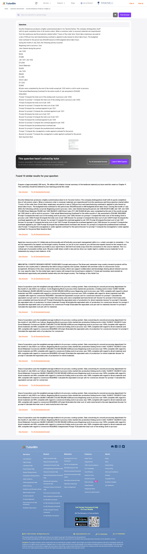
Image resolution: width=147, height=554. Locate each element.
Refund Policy (109, 465)
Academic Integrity (110, 482)
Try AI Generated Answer (40, 192)
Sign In (131, 3)
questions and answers (17, 8)
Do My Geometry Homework (51, 503)
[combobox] (64, 14)
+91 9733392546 (102, 534)
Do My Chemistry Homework (51, 506)
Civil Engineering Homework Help (53, 468)
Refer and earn (89, 482)
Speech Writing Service (30, 472)
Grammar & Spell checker (92, 492)
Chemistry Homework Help (51, 465)
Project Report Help (28, 469)
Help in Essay (27, 462)
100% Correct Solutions (91, 465)
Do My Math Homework (50, 499)
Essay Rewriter (89, 485)
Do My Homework (28, 496)
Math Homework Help (49, 458)
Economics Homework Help (51, 493)
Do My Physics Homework (51, 515)
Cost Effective (89, 472)
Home (6, 8)
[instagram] (119, 446)
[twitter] (123, 446)
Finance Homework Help (50, 472)
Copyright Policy (110, 478)
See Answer (23, 192)
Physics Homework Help (50, 462)
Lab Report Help (28, 465)
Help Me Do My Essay (70, 484)
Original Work (89, 462)
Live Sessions (27, 459)
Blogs (107, 458)
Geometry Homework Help (72, 480)
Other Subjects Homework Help (52, 496)
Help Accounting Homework (72, 471)
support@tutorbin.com (82, 534)
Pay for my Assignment (71, 464)
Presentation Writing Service (31, 475)
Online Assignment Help (30, 482)
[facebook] (112, 446)
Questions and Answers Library (32, 489)
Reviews (107, 475)
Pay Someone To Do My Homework (30, 503)
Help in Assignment (70, 487)
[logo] (9, 3)
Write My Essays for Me (71, 468)
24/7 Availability (89, 468)
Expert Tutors (88, 458)
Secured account (90, 478)
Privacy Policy (109, 468)
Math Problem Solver (29, 492)
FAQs (106, 462)
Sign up (140, 3)
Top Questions (109, 485)
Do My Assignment (28, 499)
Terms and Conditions (111, 472)
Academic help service (29, 508)
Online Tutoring (27, 486)
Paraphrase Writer (90, 489)
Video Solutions (27, 479)
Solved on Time (89, 475)
